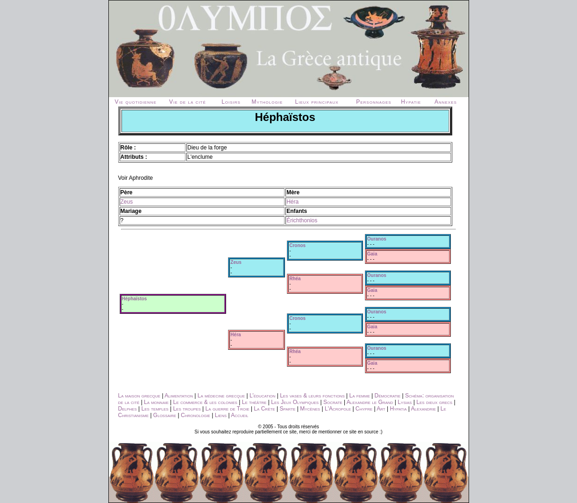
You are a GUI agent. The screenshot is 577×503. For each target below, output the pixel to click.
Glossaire (164, 415)
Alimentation (178, 395)
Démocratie (388, 395)
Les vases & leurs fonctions (312, 395)
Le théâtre (254, 402)
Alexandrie (423, 408)
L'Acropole (338, 408)
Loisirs (231, 102)
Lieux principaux (317, 102)
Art (381, 408)
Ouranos (376, 238)
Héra (292, 201)
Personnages (373, 102)
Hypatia (398, 408)
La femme (359, 395)
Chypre (364, 408)
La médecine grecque (221, 395)
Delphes (127, 408)
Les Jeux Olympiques (295, 402)
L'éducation (262, 395)
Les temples (155, 408)
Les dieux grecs (434, 402)
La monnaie (156, 402)
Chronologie (195, 415)
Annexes (446, 102)
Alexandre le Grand (370, 402)
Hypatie (411, 102)
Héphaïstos (134, 298)
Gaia (372, 253)
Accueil (239, 415)
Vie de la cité (187, 102)
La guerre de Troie (227, 408)
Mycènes (310, 408)
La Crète (264, 408)
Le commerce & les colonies (205, 402)
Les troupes (186, 408)
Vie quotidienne (136, 102)
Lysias (405, 402)
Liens (221, 415)
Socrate (332, 402)
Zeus (127, 201)
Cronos (297, 245)
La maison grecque (139, 395)
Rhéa (294, 278)
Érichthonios (301, 220)
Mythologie (267, 102)
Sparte (288, 408)
